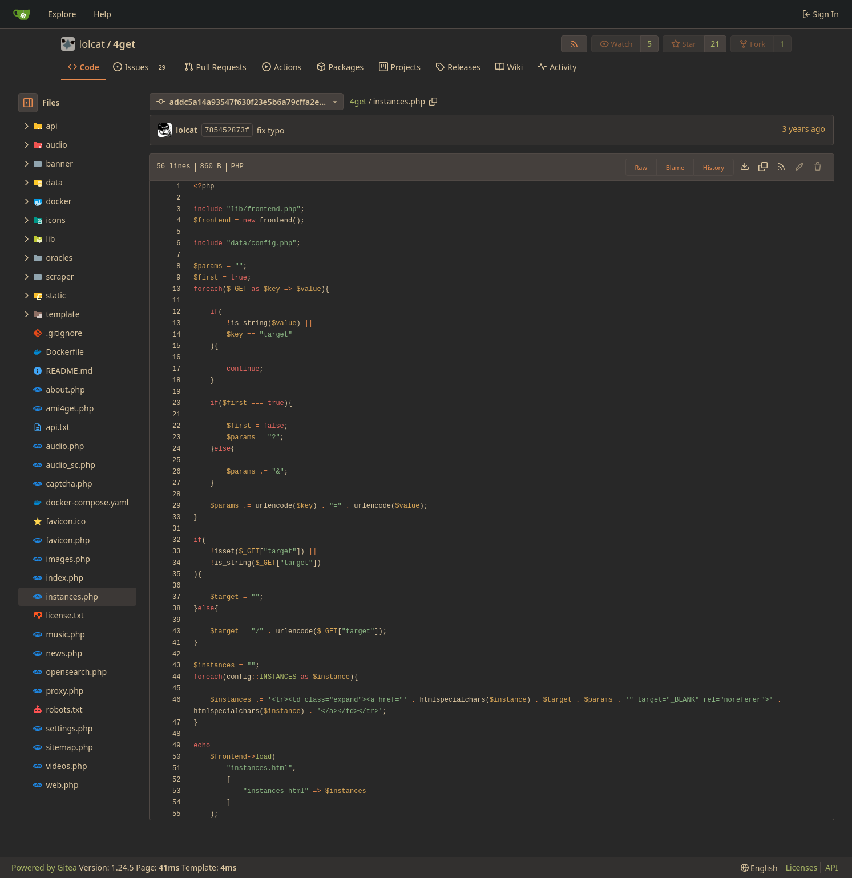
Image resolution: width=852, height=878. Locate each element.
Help (102, 14)
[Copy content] (763, 167)
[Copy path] (433, 102)
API (831, 867)
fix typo (271, 130)
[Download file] (745, 167)
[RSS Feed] (574, 43)
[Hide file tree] (28, 102)
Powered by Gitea (44, 867)
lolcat (92, 44)
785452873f (227, 130)
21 (715, 43)
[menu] (759, 868)
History (713, 167)
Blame (675, 167)
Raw (641, 167)
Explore (62, 14)
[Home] (22, 14)
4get (124, 44)
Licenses (802, 867)
